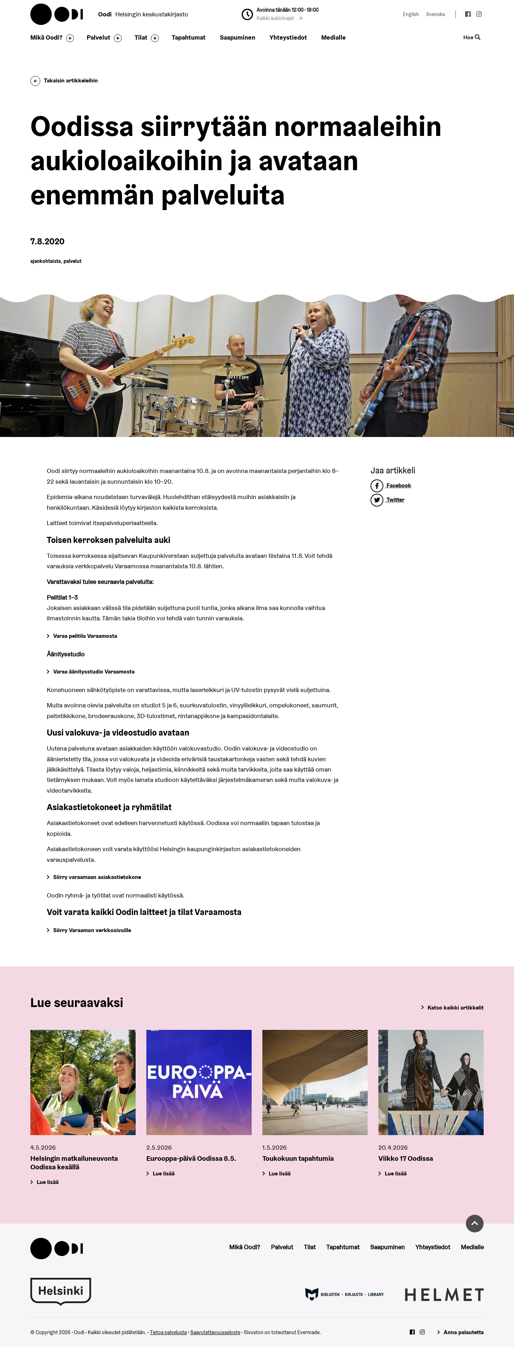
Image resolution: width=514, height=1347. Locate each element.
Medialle (333, 37)
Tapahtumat (189, 37)
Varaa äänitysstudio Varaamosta (94, 671)
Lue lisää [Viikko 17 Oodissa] (396, 1173)
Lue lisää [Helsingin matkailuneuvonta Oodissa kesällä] (48, 1182)
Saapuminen (237, 37)
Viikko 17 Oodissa (405, 1158)
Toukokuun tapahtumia (298, 1158)
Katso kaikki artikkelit (456, 1007)
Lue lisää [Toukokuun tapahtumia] (280, 1173)
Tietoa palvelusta (168, 1332)
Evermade (308, 1332)
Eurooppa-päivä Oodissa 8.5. (191, 1158)
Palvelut (98, 37)
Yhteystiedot (288, 37)
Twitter (387, 499)
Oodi (57, 14)
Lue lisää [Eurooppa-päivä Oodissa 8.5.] (164, 1173)
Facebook (391, 485)
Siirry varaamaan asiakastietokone (97, 877)
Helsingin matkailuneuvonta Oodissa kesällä (74, 1162)
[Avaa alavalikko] (68, 38)
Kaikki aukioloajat (280, 18)
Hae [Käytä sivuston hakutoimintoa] (472, 37)
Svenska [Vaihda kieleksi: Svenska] (435, 14)
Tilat (141, 37)
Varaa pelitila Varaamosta (85, 636)
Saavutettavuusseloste (215, 1332)
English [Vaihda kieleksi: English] (411, 14)
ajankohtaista (45, 261)
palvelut (72, 261)
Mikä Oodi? (46, 37)
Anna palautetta (464, 1332)
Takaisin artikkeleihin (64, 80)
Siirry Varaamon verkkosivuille (92, 930)
